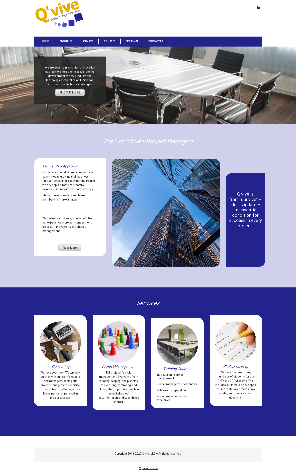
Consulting (60, 366)
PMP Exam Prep (235, 366)
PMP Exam (132, 41)
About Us (65, 41)
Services (87, 41)
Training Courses (177, 369)
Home (45, 41)
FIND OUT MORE (70, 92)
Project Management (118, 366)
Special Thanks (148, 468)
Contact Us (155, 41)
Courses (109, 41)
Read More (70, 247)
